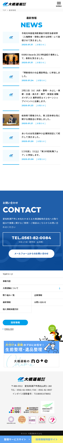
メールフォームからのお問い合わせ (31, 253)
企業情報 (38, 295)
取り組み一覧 (9, 295)
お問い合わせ (40, 302)
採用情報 (15, 322)
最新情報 (7, 302)
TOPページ (8, 274)
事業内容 (7, 281)
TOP (4, 10)
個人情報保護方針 (11, 309)
